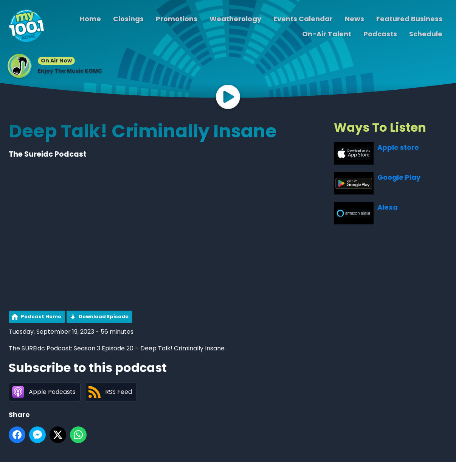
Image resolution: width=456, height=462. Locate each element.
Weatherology (235, 18)
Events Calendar (303, 18)
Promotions (176, 18)
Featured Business (409, 18)
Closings (128, 18)
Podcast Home (41, 316)
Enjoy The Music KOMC (70, 71)
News (354, 18)
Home (90, 18)
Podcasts (380, 34)
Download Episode (104, 316)
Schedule (425, 34)
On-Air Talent (326, 34)
